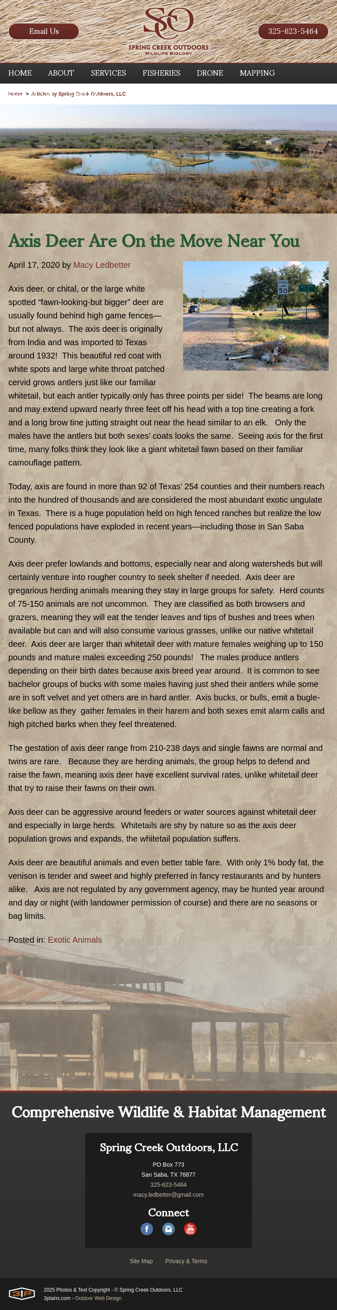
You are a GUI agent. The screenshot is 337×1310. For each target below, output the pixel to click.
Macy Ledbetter (102, 265)
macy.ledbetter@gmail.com (168, 1194)
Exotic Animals (75, 939)
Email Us (44, 31)
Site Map (141, 1261)
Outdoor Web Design (98, 1298)
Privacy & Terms (186, 1261)
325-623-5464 (293, 31)
